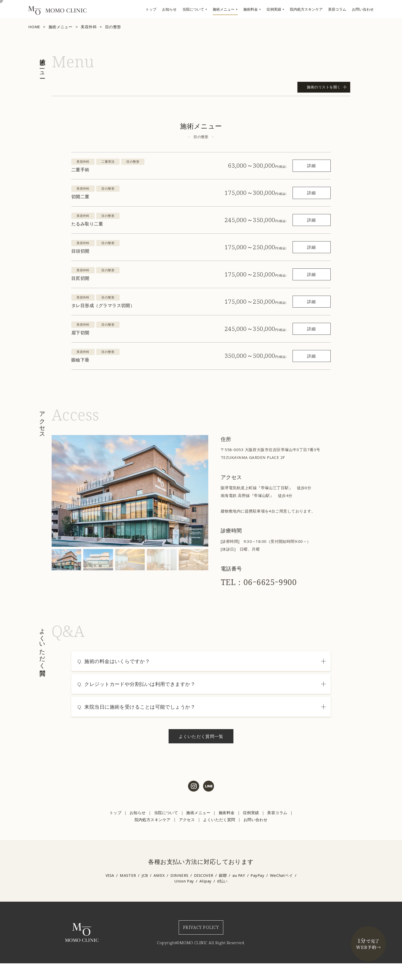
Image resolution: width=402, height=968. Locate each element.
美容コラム (337, 9)
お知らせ (169, 9)
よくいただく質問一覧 (200, 736)
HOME (34, 26)
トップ (150, 9)
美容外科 (89, 26)
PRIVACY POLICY (200, 930)
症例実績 (274, 9)
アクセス (186, 819)
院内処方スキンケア (306, 9)
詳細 (301, 165)
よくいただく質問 (219, 819)
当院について (193, 9)
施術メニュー (223, 9)
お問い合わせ (363, 9)
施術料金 (250, 9)
